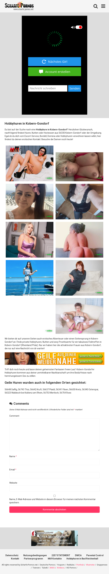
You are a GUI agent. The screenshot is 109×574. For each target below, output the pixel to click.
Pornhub (80, 565)
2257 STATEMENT (61, 555)
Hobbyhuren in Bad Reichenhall (82, 558)
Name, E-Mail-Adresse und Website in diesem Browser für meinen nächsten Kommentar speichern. (52, 501)
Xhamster (90, 565)
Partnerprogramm (33, 558)
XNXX (52, 568)
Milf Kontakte (55, 558)
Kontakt (15, 558)
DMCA (78, 555)
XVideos (60, 568)
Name (13, 456)
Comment (14, 416)
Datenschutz (11, 555)
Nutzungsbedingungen (35, 555)
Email (12, 469)
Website (13, 483)
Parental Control (95, 555)
